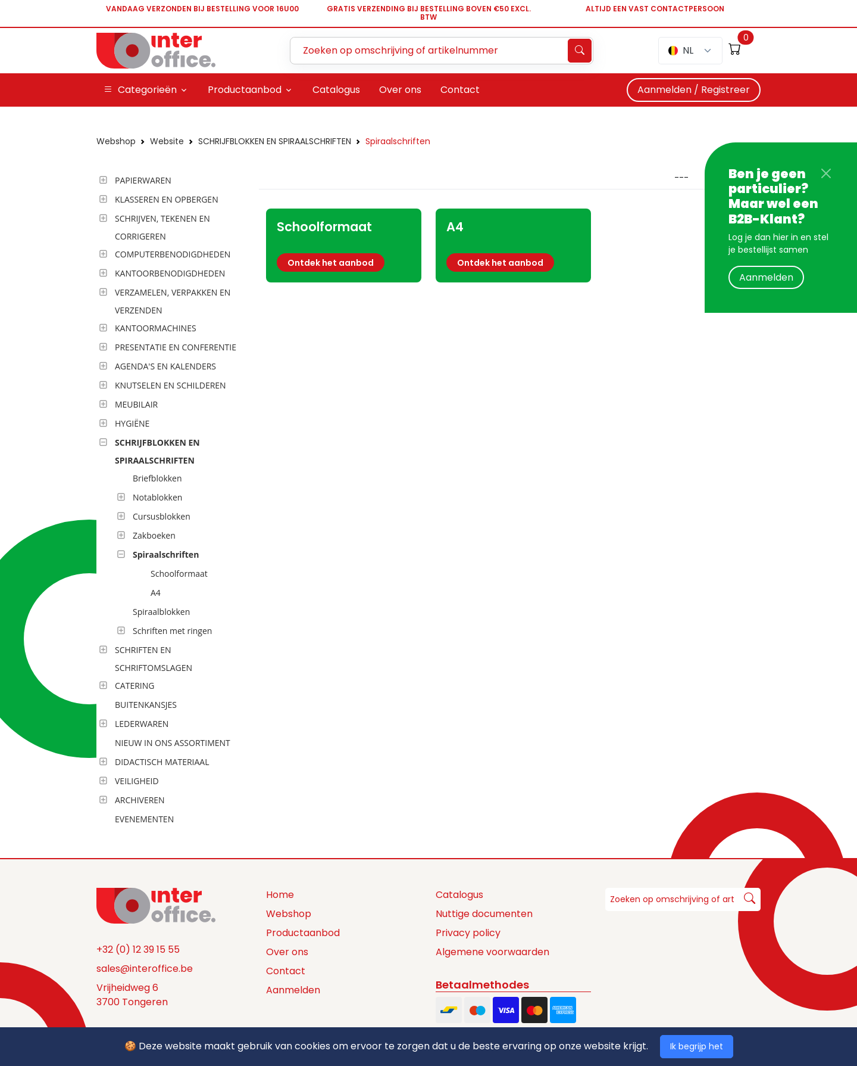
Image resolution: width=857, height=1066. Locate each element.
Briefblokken (157, 478)
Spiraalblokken (161, 611)
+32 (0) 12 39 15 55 (138, 949)
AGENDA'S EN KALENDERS (165, 366)
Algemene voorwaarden (492, 952)
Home (280, 895)
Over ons (287, 952)
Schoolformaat (179, 573)
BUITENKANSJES (146, 704)
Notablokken (157, 497)
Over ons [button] (400, 90)
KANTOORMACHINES (155, 328)
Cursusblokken (161, 516)
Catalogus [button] (336, 90)
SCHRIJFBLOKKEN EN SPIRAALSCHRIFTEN (274, 141)
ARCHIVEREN (140, 800)
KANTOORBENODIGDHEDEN (170, 273)
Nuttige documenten (484, 914)
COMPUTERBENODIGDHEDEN (172, 254)
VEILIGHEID (137, 781)
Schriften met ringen (172, 630)
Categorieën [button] (140, 90)
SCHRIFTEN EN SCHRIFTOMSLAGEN (153, 658)
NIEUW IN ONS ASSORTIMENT (172, 742)
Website (167, 141)
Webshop (116, 141)
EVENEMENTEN (144, 819)
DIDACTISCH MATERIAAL (162, 761)
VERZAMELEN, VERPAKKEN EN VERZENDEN (172, 301)
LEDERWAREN (141, 723)
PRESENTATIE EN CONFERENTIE (175, 347)
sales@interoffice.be (144, 968)
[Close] (826, 173)
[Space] (155, 905)
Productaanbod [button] (245, 90)
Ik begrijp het (696, 1046)
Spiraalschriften (397, 141)
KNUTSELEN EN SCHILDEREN (170, 385)
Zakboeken (154, 535)
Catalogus (459, 895)
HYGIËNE (132, 423)
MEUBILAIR (136, 404)
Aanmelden (766, 277)
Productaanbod (303, 933)
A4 (156, 592)
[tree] (174, 500)
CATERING (134, 685)
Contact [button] (460, 90)
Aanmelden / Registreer (693, 90)
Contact (285, 971)
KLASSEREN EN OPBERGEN (166, 199)
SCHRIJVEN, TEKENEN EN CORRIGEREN (162, 227)
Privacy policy (468, 933)
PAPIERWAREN (143, 180)
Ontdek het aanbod (330, 263)
